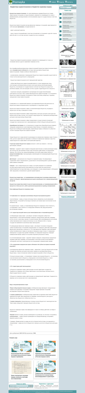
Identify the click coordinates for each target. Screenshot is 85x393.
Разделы (61, 2)
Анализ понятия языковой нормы (67, 22)
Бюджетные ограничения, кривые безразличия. (68, 27)
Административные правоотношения (68, 18)
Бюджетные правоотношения (67, 31)
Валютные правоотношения (67, 39)
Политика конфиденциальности (66, 391)
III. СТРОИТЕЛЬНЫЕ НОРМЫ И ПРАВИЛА (68, 14)
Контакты (70, 2)
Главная (53, 2)
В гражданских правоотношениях (67, 35)
